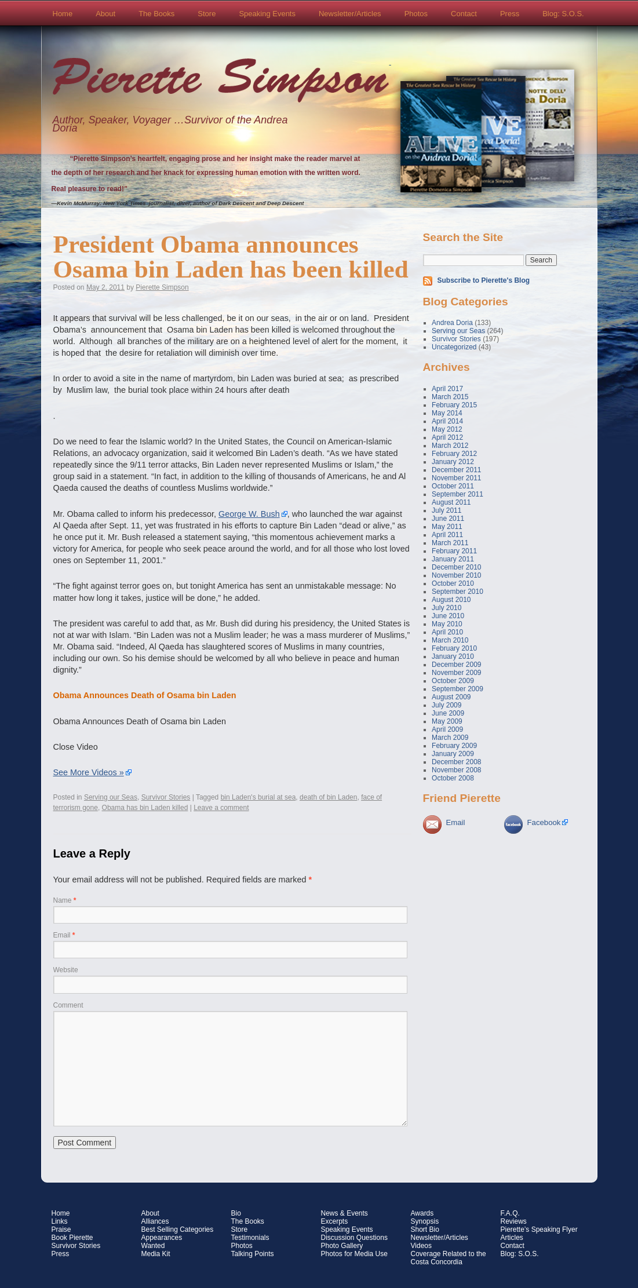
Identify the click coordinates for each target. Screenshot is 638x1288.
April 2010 (447, 632)
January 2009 (453, 754)
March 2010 (450, 640)
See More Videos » (88, 772)
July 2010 (446, 608)
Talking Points (252, 1254)
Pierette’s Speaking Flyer (539, 1229)
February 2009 (454, 746)
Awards (422, 1213)
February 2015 (454, 405)
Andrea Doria (452, 323)
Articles (512, 1238)
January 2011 (453, 559)
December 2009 (456, 665)
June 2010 (448, 616)
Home (63, 13)
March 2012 (450, 446)
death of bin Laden (328, 797)
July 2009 (446, 705)
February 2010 (454, 648)
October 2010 (453, 583)
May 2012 (447, 429)
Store (207, 13)
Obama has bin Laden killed (145, 808)
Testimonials (250, 1238)
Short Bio (425, 1229)
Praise (61, 1229)
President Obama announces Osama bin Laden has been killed (231, 257)
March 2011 (450, 543)
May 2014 (447, 413)
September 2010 (457, 592)
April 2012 (447, 437)
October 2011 (453, 486)
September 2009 (457, 689)
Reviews (514, 1221)
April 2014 (447, 421)
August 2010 (451, 600)
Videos (421, 1246)
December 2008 (456, 762)
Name (64, 900)
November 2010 (456, 575)
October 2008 (453, 778)
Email (64, 935)
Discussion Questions (354, 1238)
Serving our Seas (110, 797)
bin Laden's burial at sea (258, 797)
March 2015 (450, 397)
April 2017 (447, 389)
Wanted (153, 1246)
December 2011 (456, 470)
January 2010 (453, 656)
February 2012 (454, 454)
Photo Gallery (342, 1246)
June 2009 (448, 713)
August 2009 (451, 697)
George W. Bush (249, 514)
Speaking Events (267, 13)
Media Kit (155, 1254)
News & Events (344, 1213)
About (105, 13)
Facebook (544, 822)
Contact (464, 13)
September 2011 (457, 494)
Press (509, 13)
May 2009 (447, 721)
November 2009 (456, 673)
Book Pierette (72, 1238)
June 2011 (448, 519)
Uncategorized (454, 347)
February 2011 (454, 551)
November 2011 (456, 478)
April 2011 (447, 535)
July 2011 (446, 510)
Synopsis (425, 1221)
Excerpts (334, 1221)
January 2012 (453, 462)
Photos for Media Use (354, 1254)
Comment (68, 1005)
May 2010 (447, 624)
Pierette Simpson (221, 81)
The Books (156, 13)
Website (65, 970)
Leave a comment (221, 808)
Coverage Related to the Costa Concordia (448, 1258)
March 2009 (450, 738)
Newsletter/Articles (350, 13)
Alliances (155, 1221)
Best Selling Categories (177, 1229)
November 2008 (456, 770)
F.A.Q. (510, 1213)
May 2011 (447, 527)
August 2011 (451, 502)
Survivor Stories (166, 797)
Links (60, 1221)
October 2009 (453, 681)
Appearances (162, 1238)
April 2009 (447, 729)
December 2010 (456, 567)
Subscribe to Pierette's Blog (484, 280)
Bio (236, 1213)
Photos (416, 13)
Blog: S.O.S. (563, 13)
